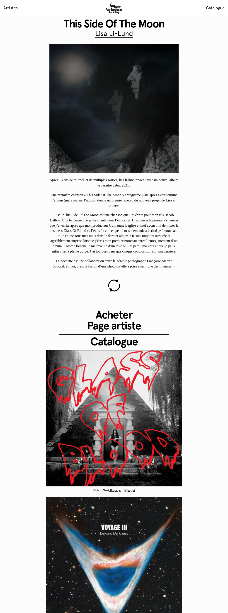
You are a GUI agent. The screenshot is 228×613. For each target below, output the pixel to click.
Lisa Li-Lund (114, 33)
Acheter (114, 314)
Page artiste (114, 325)
